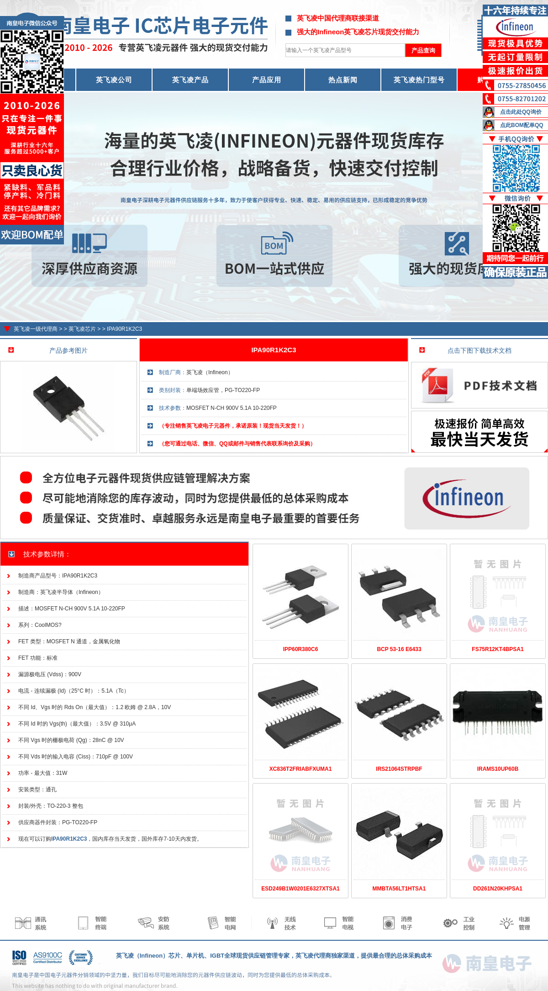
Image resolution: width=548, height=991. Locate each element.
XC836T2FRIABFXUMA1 (300, 769)
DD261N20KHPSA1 (497, 888)
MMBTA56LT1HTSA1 (399, 888)
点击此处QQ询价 (521, 112)
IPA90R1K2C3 (124, 329)
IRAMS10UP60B (498, 769)
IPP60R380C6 (300, 649)
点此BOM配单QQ (521, 125)
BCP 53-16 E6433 (399, 649)
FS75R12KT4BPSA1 (497, 649)
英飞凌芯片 (82, 329)
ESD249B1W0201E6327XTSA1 (300, 888)
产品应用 (266, 80)
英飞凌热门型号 (419, 80)
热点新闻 (343, 80)
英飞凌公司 (114, 80)
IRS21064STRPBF (399, 769)
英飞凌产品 (190, 80)
